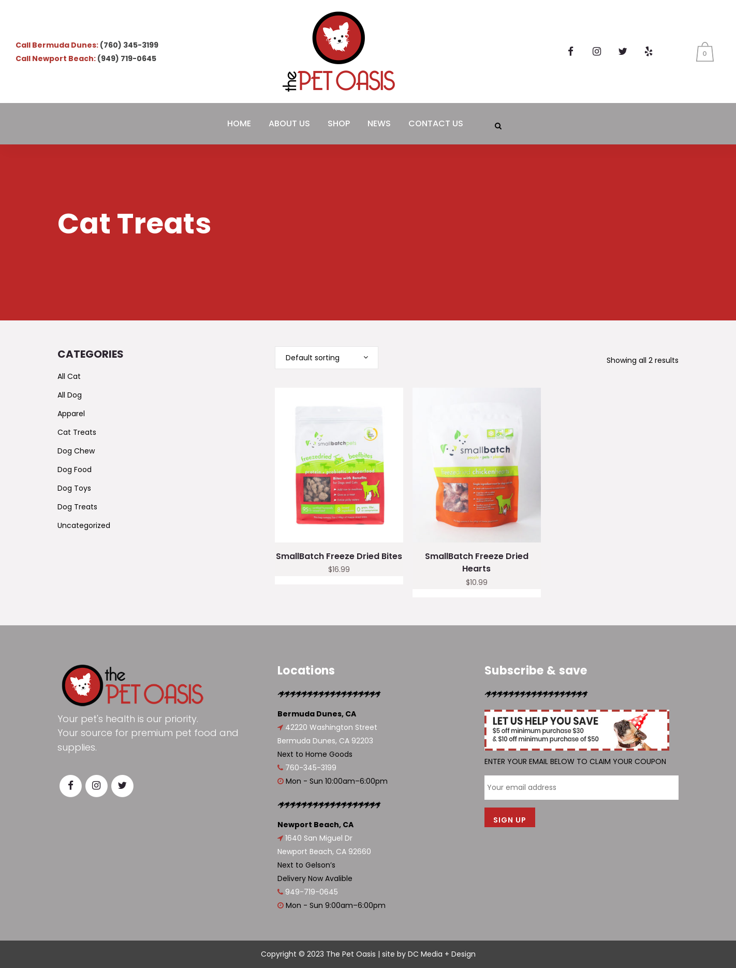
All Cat (69, 376)
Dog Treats (77, 507)
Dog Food (74, 469)
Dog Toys (74, 488)
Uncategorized (83, 525)
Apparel (71, 413)
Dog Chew (76, 451)
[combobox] (326, 357)
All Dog (69, 395)
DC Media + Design (442, 954)
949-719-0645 (311, 892)
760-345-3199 (310, 767)
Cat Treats (76, 432)
